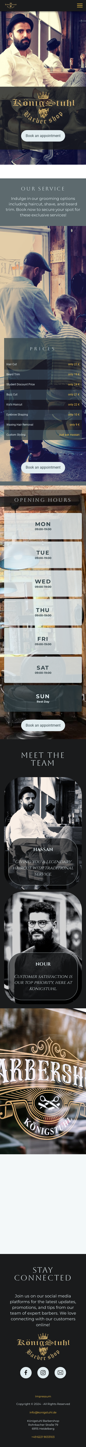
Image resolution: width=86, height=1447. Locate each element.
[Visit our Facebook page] (26, 1372)
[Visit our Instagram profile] (43, 1372)
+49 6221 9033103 (43, 1437)
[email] (60, 1372)
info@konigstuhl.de (43, 1412)
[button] (80, 5)
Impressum (43, 1396)
